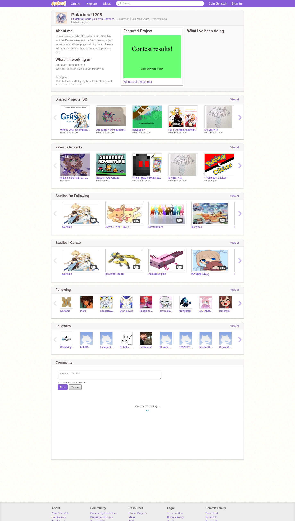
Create (75, 3)
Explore (91, 3)
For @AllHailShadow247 (182, 129)
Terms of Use (175, 513)
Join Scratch (218, 3)
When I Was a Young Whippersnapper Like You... (147, 177)
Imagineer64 (146, 311)
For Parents (59, 517)
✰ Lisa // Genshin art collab (75, 177)
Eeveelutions (155, 227)
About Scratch (60, 513)
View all (234, 99)
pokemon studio (114, 273)
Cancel (75, 387)
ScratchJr (211, 517)
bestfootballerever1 (206, 347)
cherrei (66, 180)
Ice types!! (197, 227)
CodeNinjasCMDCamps (67, 347)
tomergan (212, 180)
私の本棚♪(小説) (200, 274)
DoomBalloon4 (142, 180)
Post (62, 387)
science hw (138, 129)
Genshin (67, 227)
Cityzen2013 (226, 347)
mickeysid (146, 347)
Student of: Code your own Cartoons (93, 18)
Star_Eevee (126, 311)
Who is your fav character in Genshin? (75, 129)
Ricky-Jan (104, 180)
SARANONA (206, 311)
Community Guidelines (103, 513)
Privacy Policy (175, 517)
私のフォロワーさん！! (118, 227)
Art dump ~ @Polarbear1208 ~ (111, 129)
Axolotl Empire (157, 273)
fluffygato (185, 311)
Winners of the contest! (138, 81)
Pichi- (83, 311)
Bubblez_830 (127, 347)
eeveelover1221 (166, 311)
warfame (65, 311)
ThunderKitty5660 (166, 347)
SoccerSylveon (107, 311)
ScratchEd (211, 513)
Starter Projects (138, 513)
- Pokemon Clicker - (215, 177)
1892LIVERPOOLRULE (186, 347)
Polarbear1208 (70, 132)
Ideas (107, 3)
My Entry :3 (211, 129)
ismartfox (224, 311)
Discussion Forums (101, 517)
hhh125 (84, 347)
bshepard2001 (107, 347)
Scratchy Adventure (107, 177)
